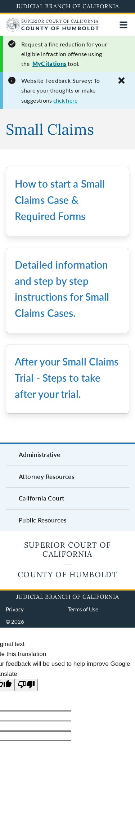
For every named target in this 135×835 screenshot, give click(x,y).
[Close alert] (121, 80)
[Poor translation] (26, 685)
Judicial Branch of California (67, 6)
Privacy (15, 609)
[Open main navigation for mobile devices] (123, 24)
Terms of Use (83, 609)
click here (65, 100)
